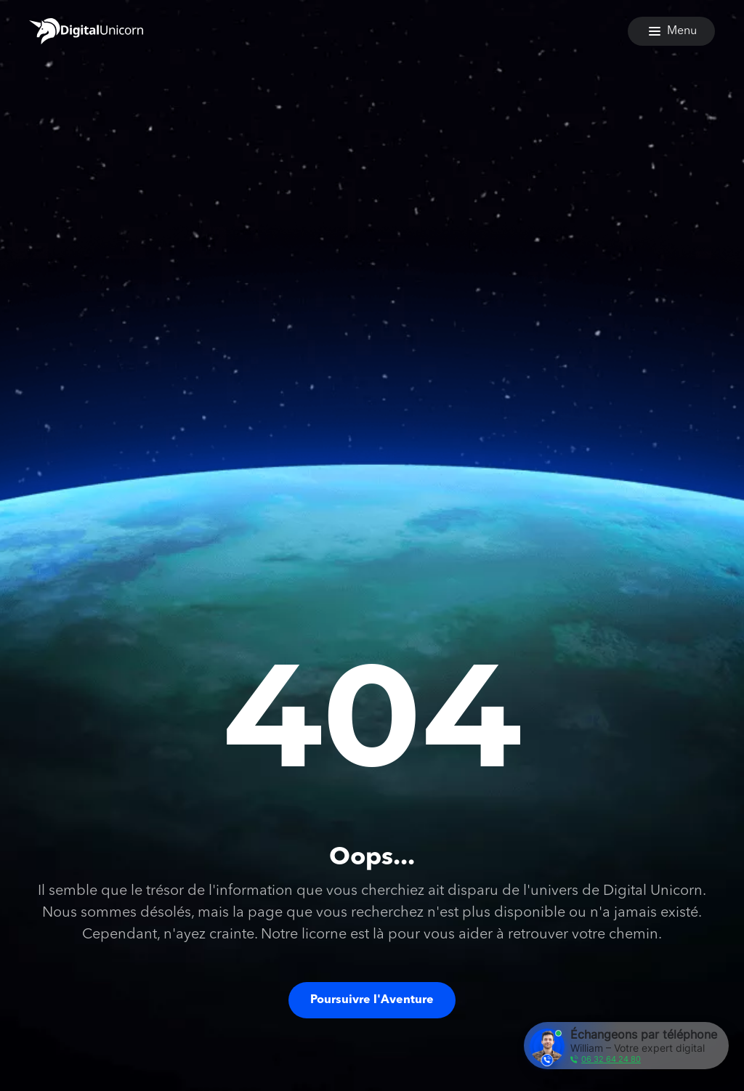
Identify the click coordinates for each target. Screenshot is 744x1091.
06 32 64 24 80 (611, 1059)
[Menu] (671, 31)
